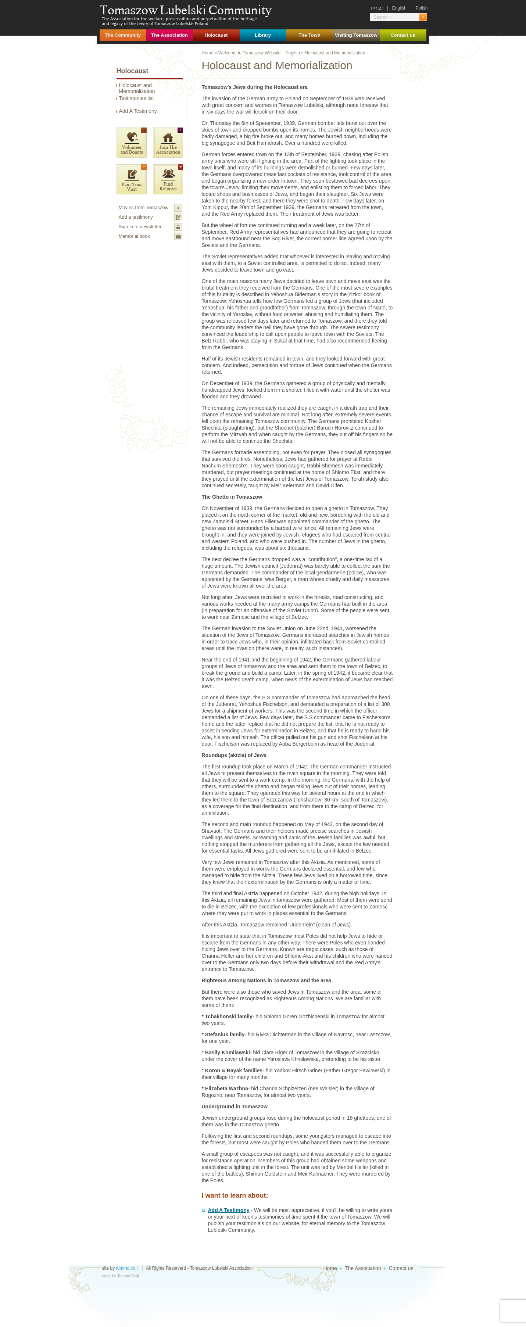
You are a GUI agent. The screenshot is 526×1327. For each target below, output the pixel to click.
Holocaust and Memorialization (137, 88)
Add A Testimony (138, 111)
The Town (309, 35)
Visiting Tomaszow (356, 35)
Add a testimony (136, 217)
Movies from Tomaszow (144, 207)
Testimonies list (136, 98)
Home (208, 52)
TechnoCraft (128, 1276)
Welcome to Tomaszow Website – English (259, 52)
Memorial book (134, 236)
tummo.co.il (127, 1268)
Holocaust (216, 35)
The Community (123, 35)
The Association (169, 35)
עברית (377, 8)
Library (263, 35)
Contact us (402, 35)
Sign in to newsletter (140, 226)
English (399, 8)
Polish (422, 8)
